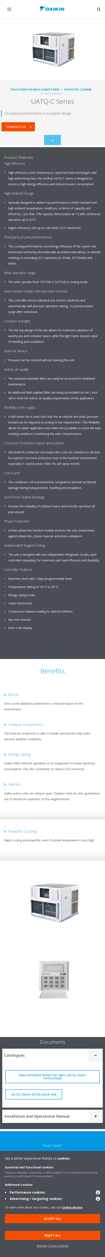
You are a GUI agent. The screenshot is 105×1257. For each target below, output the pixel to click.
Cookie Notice (72, 1207)
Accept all (52, 1219)
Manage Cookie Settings (52, 1246)
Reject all (53, 1235)
